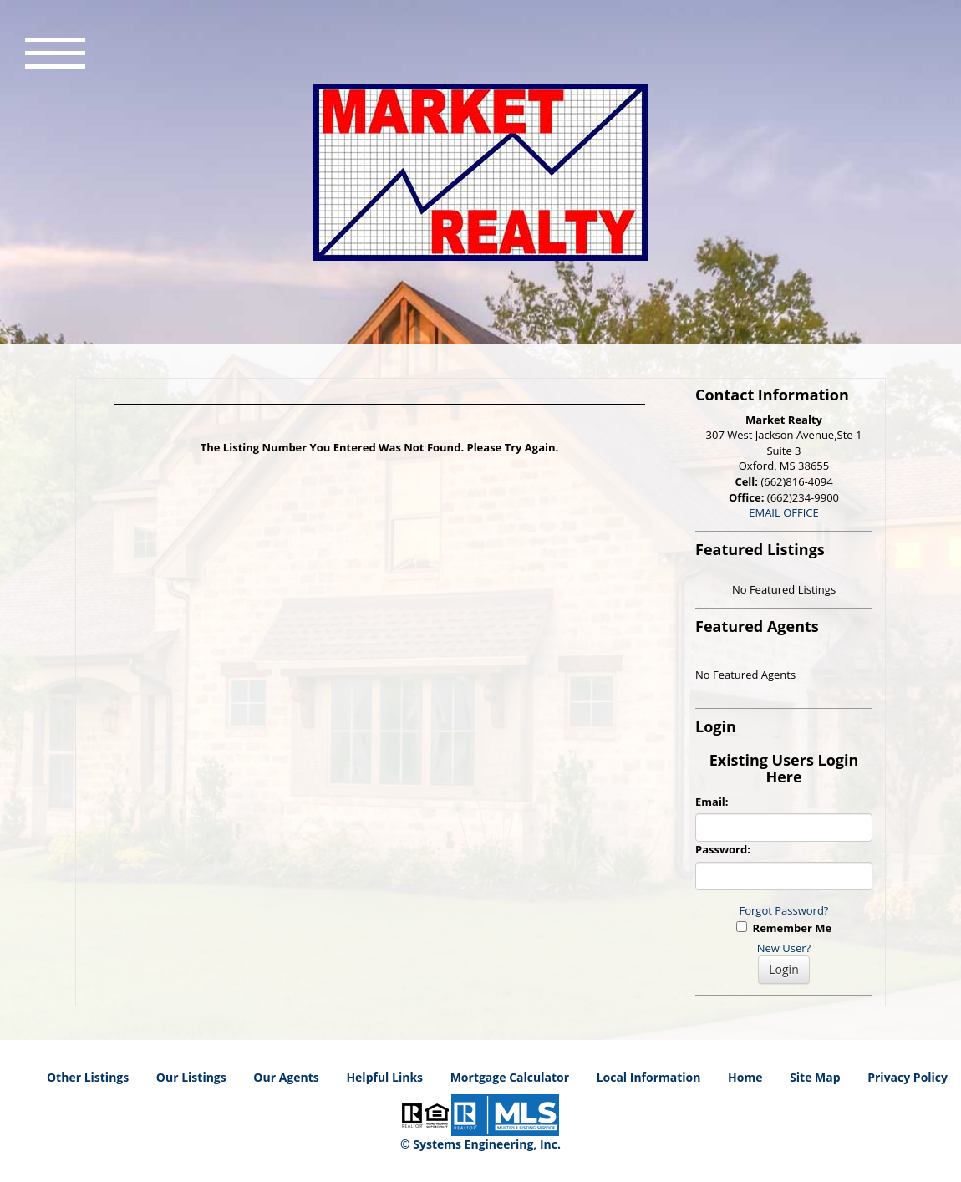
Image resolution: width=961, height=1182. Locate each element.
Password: (722, 849)
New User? (784, 947)
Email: (712, 801)
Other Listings (88, 1077)
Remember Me (783, 927)
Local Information (649, 1077)
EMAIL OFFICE (784, 512)
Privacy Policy (907, 1077)
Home (745, 1077)
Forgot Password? (784, 910)
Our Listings (191, 1077)
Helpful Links (384, 1077)
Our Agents (285, 1077)
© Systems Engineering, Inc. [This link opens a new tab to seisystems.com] (480, 1144)
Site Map (815, 1077)
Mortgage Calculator (509, 1077)
